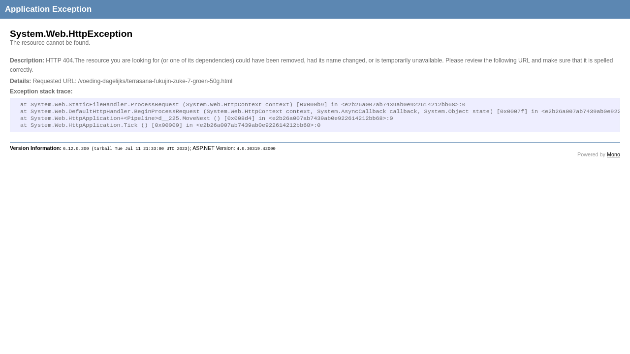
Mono (613, 158)
